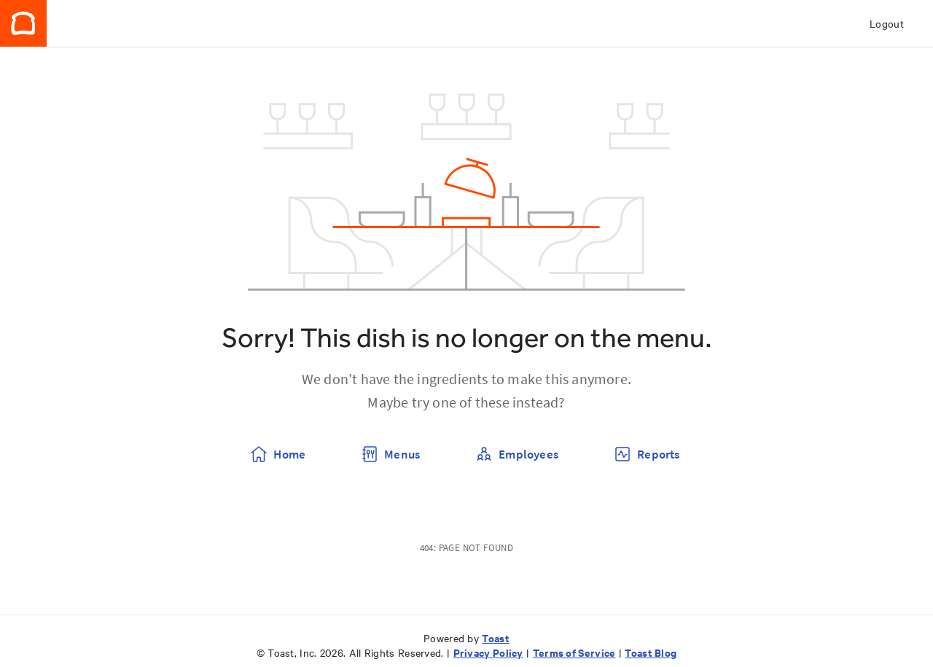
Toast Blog (650, 652)
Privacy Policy (488, 652)
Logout (887, 23)
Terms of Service (574, 652)
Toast (496, 637)
